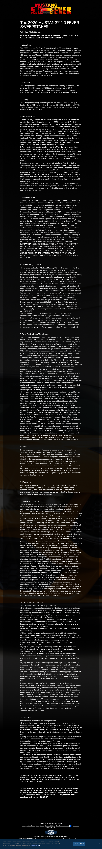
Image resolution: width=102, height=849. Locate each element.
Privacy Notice (40, 826)
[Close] (99, 844)
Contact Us (76, 826)
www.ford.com (51, 827)
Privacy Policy (36, 781)
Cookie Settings (50, 826)
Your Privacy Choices (64, 826)
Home (24, 826)
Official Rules (30, 826)
